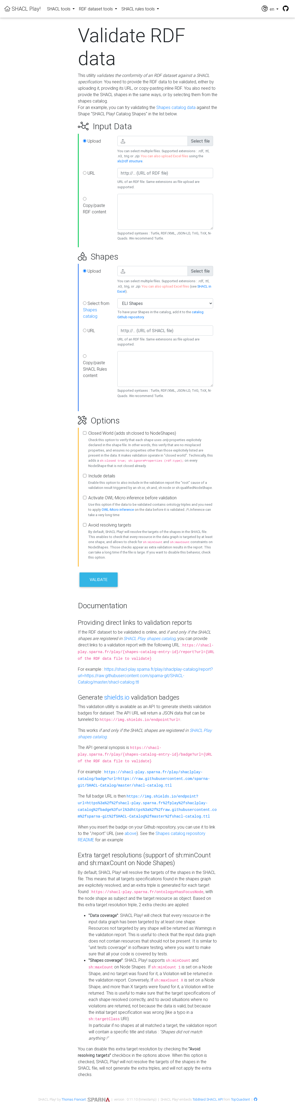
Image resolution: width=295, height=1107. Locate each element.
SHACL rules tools (138, 8)
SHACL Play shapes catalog (149, 638)
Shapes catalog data (176, 107)
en (268, 8)
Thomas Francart (74, 1099)
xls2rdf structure (129, 161)
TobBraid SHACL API (208, 1099)
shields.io (116, 697)
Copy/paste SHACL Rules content (95, 366)
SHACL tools (59, 8)
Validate (98, 579)
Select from (96, 310)
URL (89, 173)
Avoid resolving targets (109, 525)
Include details (101, 475)
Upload (92, 141)
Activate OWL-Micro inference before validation (132, 497)
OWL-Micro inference (118, 509)
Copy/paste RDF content (94, 205)
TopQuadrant (240, 1099)
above (131, 833)
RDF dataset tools (96, 8)
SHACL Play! (22, 8)
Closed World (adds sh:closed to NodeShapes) (132, 433)
